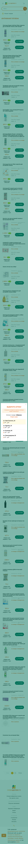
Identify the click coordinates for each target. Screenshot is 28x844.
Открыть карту (14, 417)
